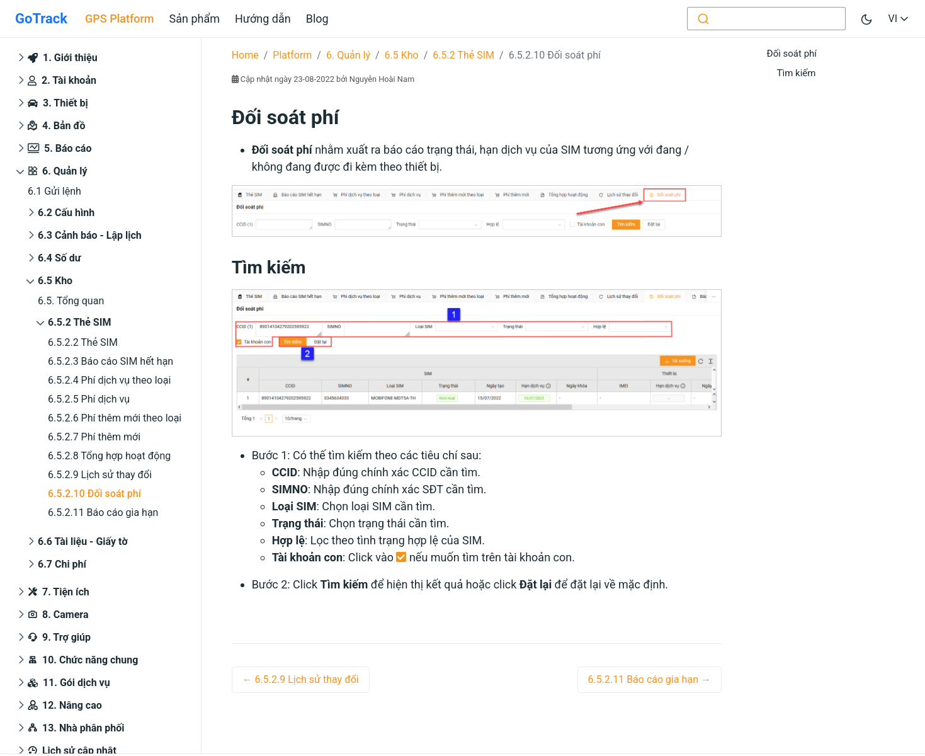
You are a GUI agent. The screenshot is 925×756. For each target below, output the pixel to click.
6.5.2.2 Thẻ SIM (83, 342)
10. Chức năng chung (83, 660)
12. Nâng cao (65, 706)
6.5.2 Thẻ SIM (79, 322)
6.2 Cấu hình (66, 213)
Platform (292, 55)
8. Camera (58, 615)
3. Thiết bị (58, 103)
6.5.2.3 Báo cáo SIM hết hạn (110, 361)
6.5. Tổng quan (71, 301)
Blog (317, 18)
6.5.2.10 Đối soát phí (94, 494)
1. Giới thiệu (63, 58)
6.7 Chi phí (62, 564)
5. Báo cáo (59, 149)
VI (899, 19)
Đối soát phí (792, 53)
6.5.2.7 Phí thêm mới (94, 437)
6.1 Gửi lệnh (54, 191)
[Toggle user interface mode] (866, 18)
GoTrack (41, 18)
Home (245, 55)
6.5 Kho (55, 281)
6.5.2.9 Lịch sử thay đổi (100, 475)
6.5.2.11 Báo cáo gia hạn (103, 512)
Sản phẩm (194, 18)
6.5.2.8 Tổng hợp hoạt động (109, 456)
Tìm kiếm (796, 73)
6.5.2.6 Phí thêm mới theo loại (114, 418)
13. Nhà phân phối (76, 728)
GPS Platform (119, 18)
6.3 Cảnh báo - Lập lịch (90, 235)
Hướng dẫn (263, 18)
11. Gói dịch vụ (69, 683)
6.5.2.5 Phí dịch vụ (89, 399)
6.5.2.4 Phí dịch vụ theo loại (109, 380)
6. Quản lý (58, 171)
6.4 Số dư (59, 258)
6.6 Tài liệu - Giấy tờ (83, 541)
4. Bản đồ (57, 126)
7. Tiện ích (58, 592)
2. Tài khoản (62, 80)
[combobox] (766, 18)
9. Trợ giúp (59, 638)
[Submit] (702, 19)
